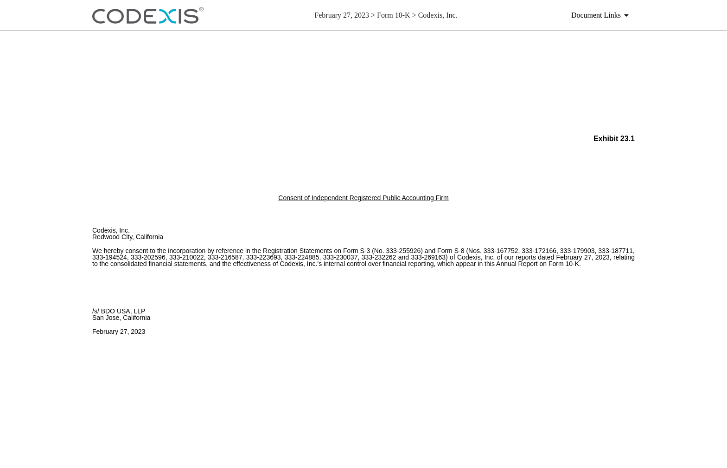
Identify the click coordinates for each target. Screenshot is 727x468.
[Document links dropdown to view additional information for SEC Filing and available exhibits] (601, 15)
